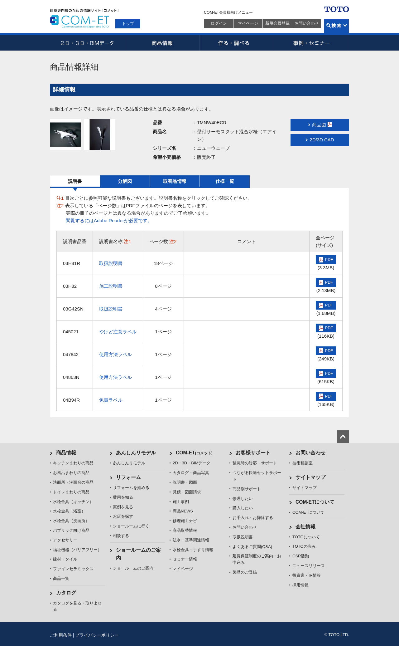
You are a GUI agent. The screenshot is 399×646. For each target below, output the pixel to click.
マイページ (248, 23)
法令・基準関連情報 (191, 540)
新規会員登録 (277, 23)
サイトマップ (310, 477)
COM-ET (194, 452)
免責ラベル (111, 400)
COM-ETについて (315, 502)
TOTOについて (306, 537)
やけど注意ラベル (118, 331)
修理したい (243, 498)
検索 (336, 26)
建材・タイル (65, 559)
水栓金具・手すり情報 (193, 549)
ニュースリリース (308, 565)
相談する (121, 535)
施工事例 (181, 501)
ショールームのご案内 (133, 568)
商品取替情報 (185, 530)
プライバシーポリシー (97, 635)
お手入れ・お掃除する (253, 517)
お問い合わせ (307, 23)
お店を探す (123, 516)
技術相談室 (302, 463)
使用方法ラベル (115, 354)
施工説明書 (111, 286)
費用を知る (123, 497)
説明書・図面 (185, 482)
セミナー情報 (185, 559)
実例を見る (123, 507)
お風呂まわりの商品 (71, 472)
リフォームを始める (131, 487)
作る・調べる (237, 43)
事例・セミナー (311, 43)
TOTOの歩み (304, 546)
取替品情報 (174, 181)
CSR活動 (300, 556)
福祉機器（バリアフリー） (77, 549)
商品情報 (162, 43)
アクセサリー (65, 540)
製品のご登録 (245, 572)
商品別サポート (247, 489)
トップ (128, 23)
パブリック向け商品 (71, 530)
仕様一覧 (224, 181)
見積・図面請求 (187, 492)
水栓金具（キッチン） (73, 501)
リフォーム (128, 477)
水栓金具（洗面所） (71, 520)
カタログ (66, 592)
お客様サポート (253, 452)
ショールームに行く (131, 526)
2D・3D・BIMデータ (87, 43)
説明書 (75, 181)
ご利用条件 (61, 635)
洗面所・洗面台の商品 (73, 482)
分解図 (125, 181)
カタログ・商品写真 (191, 472)
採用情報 (300, 585)
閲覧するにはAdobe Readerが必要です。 (109, 220)
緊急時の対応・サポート (255, 463)
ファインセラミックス (73, 568)
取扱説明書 (111, 263)
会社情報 (305, 526)
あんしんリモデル (136, 452)
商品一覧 (61, 578)
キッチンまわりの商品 (73, 463)
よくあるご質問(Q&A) (252, 546)
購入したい (243, 508)
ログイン (219, 23)
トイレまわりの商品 (71, 492)
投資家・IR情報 (306, 575)
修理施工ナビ (185, 520)
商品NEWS (183, 511)
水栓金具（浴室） (69, 511)
